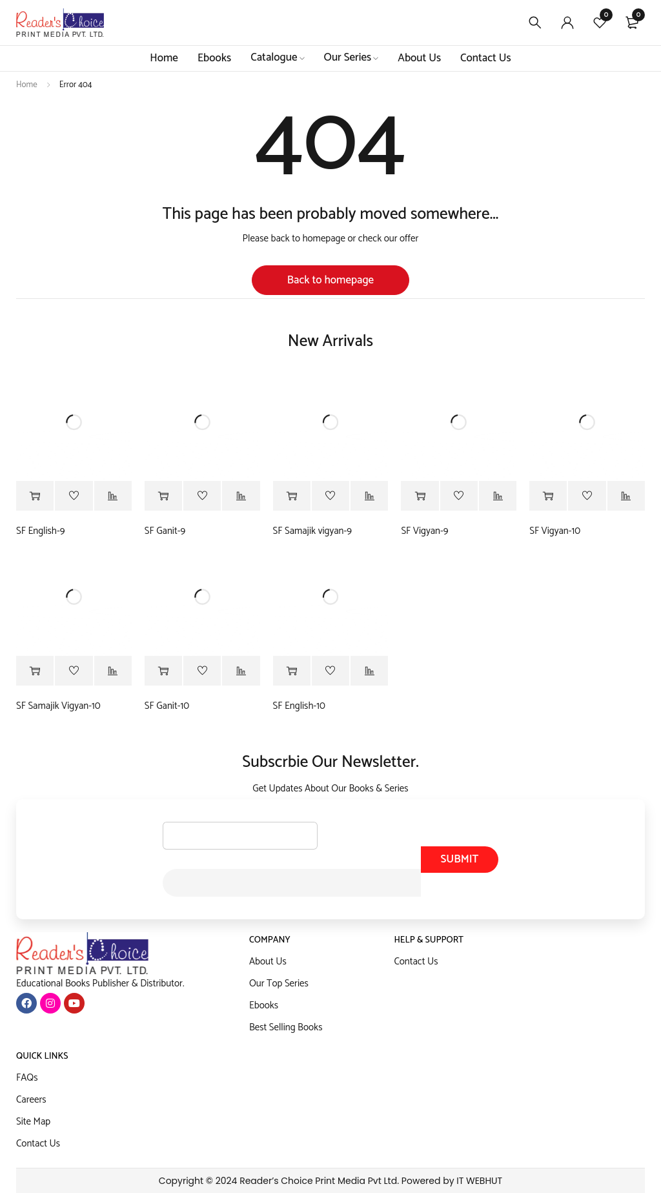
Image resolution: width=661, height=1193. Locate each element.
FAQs (27, 1078)
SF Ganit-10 (167, 706)
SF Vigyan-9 (424, 531)
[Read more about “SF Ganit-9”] (163, 496)
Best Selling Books (286, 1027)
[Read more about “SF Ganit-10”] (163, 671)
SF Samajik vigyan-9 (312, 531)
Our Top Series (279, 983)
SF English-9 (40, 531)
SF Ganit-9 (165, 531)
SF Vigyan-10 (554, 531)
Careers (31, 1100)
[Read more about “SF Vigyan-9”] (419, 496)
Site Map (33, 1122)
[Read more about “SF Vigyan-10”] (548, 496)
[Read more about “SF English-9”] (35, 496)
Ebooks (263, 1005)
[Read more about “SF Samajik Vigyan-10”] (35, 671)
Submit (459, 859)
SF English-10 (299, 706)
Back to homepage (330, 280)
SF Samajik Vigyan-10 (58, 706)
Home (26, 85)
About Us (268, 961)
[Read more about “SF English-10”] (291, 671)
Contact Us (416, 961)
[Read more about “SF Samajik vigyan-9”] (291, 496)
